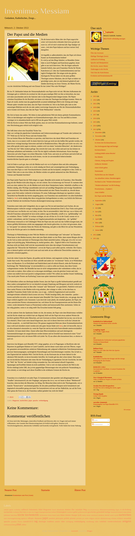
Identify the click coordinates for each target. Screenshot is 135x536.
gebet (75, 512)
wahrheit (102, 521)
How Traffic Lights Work (101, 332)
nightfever (24, 518)
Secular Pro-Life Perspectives (103, 386)
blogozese (15, 400)
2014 (95, 126)
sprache (35, 400)
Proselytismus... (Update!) (103, 189)
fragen (37, 512)
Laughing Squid (99, 330)
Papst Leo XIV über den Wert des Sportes (106, 350)
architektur (17, 510)
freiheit (53, 512)
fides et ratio (27, 512)
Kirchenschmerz (100, 150)
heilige (107, 512)
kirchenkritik (32, 514)
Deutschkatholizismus (93, 509)
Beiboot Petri (98, 348)
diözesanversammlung (107, 510)
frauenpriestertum (45, 512)
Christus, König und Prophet (104, 160)
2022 (95, 100)
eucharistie (8, 512)
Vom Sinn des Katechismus (100, 72)
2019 (95, 111)
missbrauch (94, 515)
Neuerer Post (10, 490)
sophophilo (110, 32)
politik (66, 518)
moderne (101, 515)
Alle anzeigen (127, 409)
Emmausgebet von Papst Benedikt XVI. (105, 404)
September (99, 200)
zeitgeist (126, 521)
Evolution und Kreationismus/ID (101, 76)
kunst (54, 515)
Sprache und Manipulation (99, 63)
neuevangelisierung (13, 518)
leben (62, 515)
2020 (95, 107)
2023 (95, 96)
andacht (6, 510)
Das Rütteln (99, 157)
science (120, 518)
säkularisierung (105, 518)
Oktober (98, 140)
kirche (21, 514)
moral (107, 515)
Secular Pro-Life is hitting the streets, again (107, 388)
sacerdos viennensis (100, 402)
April (97, 219)
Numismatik (99, 171)
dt (120, 510)
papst (30, 400)
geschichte (92, 512)
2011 (95, 238)
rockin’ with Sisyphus (100, 396)
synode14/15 (28, 521)
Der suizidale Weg (79, 509)
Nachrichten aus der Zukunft (104, 175)
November (99, 136)
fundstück (70, 512)
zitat (18, 524)
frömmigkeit (61, 512)
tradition (50, 521)
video (96, 522)
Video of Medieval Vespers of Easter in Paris (107, 379)
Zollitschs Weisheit (101, 164)
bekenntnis (33, 509)
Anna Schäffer (99, 192)
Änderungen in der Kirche (99, 69)
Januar (97, 230)
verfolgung (69, 522)
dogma (117, 510)
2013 (95, 129)
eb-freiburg (126, 509)
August (97, 204)
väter (63, 521)
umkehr (57, 522)
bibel (40, 509)
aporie (11, 510)
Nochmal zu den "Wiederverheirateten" (108, 182)
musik (112, 515)
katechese (14, 515)
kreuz (50, 515)
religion (91, 518)
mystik (116, 515)
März (97, 223)
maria (84, 515)
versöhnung (90, 522)
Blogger (89, 531)
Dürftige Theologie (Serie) (99, 56)
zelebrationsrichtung (10, 525)
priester (73, 518)
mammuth (74, 531)
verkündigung (43, 400)
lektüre (68, 515)
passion (52, 518)
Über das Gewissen (97, 53)
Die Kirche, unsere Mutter (99, 66)
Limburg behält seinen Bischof (105, 153)
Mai (96, 215)
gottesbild (100, 512)
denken (68, 509)
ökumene (38, 518)
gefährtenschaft (82, 512)
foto (33, 512)
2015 (95, 122)
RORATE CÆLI (99, 367)
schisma (113, 518)
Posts (94, 420)
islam (125, 512)
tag (36, 521)
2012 (95, 235)
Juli (96, 208)
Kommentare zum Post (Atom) (23, 495)
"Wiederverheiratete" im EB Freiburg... (108, 185)
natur (5, 518)
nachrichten (24, 400)
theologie (42, 521)
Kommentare (97, 424)
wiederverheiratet (114, 521)
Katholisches (97, 357)
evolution (16, 512)
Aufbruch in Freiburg (98, 59)
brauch (54, 510)
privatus (79, 518)
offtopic (31, 518)
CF (94, 338)
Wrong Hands (98, 394)
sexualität (127, 518)
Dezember (98, 132)
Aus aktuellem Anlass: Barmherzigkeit (107, 178)
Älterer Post (79, 490)
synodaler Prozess (16, 522)
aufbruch (24, 509)
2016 (95, 118)
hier (16, 198)
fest (21, 512)
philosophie (59, 518)
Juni (96, 212)
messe (89, 515)
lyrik (80, 515)
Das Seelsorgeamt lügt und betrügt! (106, 146)
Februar (98, 226)
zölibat (24, 525)
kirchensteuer (44, 515)
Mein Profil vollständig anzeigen (114, 39)
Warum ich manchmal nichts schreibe (105, 323)
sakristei (97, 518)
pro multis (85, 518)
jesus (129, 512)
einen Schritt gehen (101, 168)
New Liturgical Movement (102, 377)
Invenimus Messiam (36, 11)
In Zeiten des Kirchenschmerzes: (105, 143)
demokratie (60, 510)
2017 (95, 115)
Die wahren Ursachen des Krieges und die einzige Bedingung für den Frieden (109, 360)
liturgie (74, 515)
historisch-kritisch (117, 512)
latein (58, 515)
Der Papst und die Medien (103, 196)
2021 (95, 104)
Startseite (45, 490)
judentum (7, 515)
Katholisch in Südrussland (102, 321)
